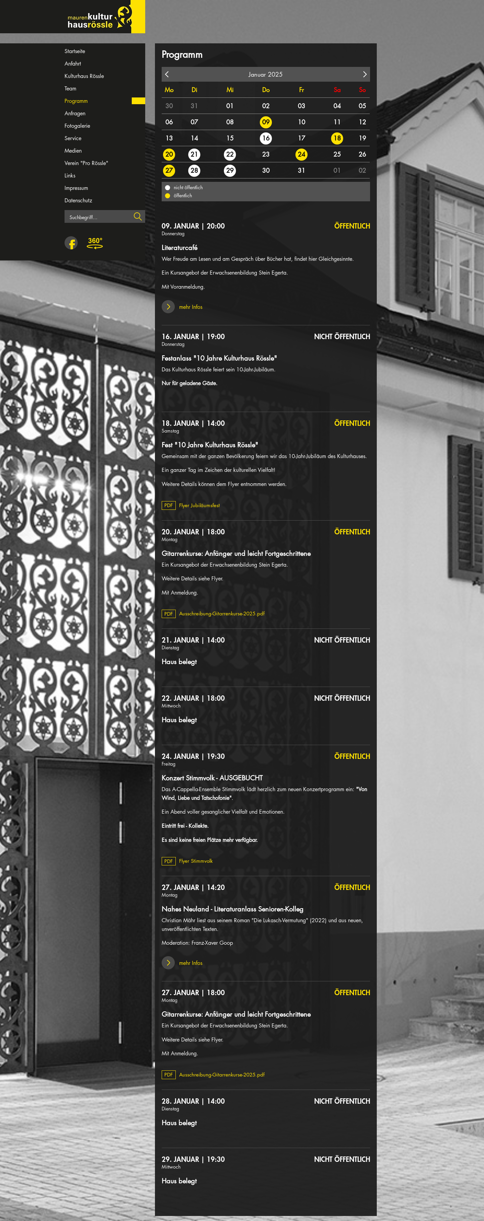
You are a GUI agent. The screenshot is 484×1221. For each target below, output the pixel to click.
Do (266, 90)
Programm (76, 101)
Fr (301, 90)
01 (230, 106)
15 (230, 138)
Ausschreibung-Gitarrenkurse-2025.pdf (213, 613)
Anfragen (75, 113)
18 (337, 138)
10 (301, 122)
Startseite (75, 51)
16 (266, 138)
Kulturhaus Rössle (84, 76)
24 (301, 154)
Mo (169, 90)
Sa (337, 90)
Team (70, 88)
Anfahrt (73, 63)
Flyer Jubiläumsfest (191, 505)
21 (194, 154)
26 (362, 154)
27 (169, 170)
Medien (73, 150)
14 (194, 138)
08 (230, 122)
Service (73, 138)
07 (194, 122)
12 (362, 122)
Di (194, 90)
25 (337, 154)
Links (70, 175)
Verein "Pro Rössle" (86, 163)
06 (169, 122)
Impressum (76, 188)
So (362, 90)
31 (194, 106)
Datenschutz (78, 200)
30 (169, 106)
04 (337, 106)
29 (230, 170)
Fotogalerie (77, 125)
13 (169, 138)
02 (266, 106)
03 (301, 106)
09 (266, 122)
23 (266, 154)
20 (169, 154)
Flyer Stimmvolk (187, 861)
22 (230, 154)
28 (194, 170)
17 (301, 138)
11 (337, 122)
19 (362, 138)
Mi (230, 90)
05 (362, 106)
